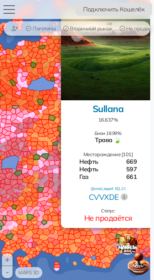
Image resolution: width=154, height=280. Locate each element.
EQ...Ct (120, 188)
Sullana (108, 108)
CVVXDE (104, 197)
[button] (127, 244)
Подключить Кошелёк (113, 9)
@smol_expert (102, 188)
